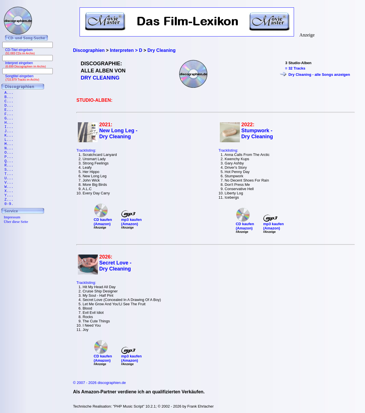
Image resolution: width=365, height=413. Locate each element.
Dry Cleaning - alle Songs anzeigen (319, 74)
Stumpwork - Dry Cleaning (257, 133)
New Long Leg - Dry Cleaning (118, 133)
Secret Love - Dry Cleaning (115, 266)
